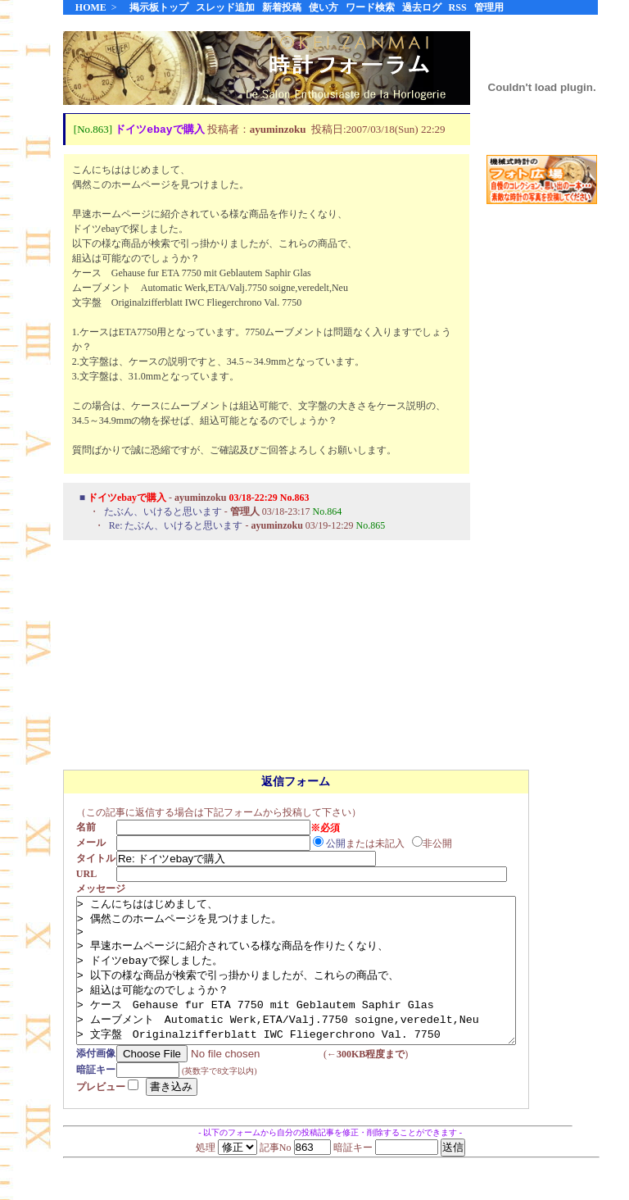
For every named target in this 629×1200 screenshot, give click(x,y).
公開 (341, 843)
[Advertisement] (542, 474)
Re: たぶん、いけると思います (176, 526)
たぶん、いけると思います (163, 512)
